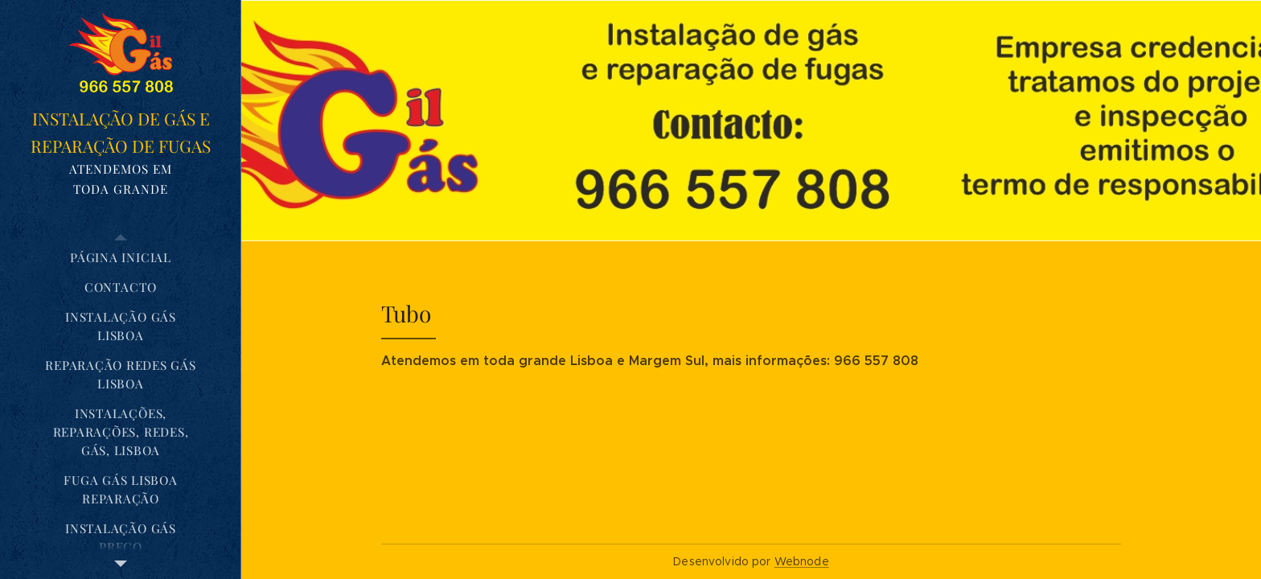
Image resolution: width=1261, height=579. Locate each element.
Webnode (801, 561)
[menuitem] (120, 257)
